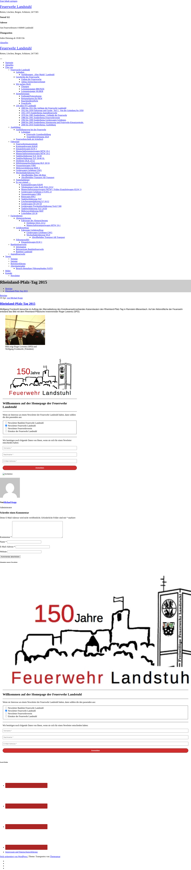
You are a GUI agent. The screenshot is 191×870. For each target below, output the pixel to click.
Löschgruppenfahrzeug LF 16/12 (35, 201)
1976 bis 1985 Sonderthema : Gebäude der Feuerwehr (44, 115)
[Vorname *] (40, 448)
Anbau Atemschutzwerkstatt (33, 82)
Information (21, 247)
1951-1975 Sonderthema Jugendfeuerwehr (39, 113)
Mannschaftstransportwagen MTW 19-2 (33, 153)
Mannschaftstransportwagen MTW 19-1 (33, 151)
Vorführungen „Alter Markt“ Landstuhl (37, 74)
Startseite (9, 62)
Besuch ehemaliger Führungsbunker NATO (34, 268)
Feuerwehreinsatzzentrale (27, 144)
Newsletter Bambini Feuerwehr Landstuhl (24, 423)
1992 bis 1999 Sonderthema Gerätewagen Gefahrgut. (43, 120)
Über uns (9, 67)
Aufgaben (20, 72)
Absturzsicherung (23, 218)
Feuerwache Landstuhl (20, 70)
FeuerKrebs (26, 103)
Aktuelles (4, 42)
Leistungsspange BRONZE (32, 89)
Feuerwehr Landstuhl (16, 7)
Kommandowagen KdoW (27, 146)
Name (3, 545)
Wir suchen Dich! (23, 84)
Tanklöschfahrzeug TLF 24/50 (34, 208)
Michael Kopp (10, 502)
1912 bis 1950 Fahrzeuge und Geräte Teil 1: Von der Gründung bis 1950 (52, 110)
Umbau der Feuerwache (31, 79)
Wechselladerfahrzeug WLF (28, 173)
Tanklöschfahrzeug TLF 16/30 (29, 156)
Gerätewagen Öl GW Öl (31, 204)
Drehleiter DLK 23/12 (25, 161)
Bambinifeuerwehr (19, 244)
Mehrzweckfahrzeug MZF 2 (28, 168)
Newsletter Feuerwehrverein (18, 428)
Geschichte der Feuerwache (27, 77)
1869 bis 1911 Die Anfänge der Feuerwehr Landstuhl (43, 108)
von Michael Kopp (15, 298)
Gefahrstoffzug (22, 228)
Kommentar (6, 540)
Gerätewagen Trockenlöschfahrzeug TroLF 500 (41, 206)
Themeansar (55, 860)
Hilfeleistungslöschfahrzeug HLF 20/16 (33, 163)
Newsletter (15, 275)
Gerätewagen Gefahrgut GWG (29, 170)
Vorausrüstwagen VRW (26, 165)
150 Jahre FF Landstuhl (26, 106)
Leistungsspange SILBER (32, 91)
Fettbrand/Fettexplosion (31, 96)
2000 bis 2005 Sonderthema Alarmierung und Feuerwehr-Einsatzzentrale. (52, 122)
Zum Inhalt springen (8, 1)
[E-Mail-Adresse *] (40, 461)
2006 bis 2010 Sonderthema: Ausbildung (38, 125)
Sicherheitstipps (22, 94)
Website (3, 555)
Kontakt (8, 273)
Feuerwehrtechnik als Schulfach (29, 139)
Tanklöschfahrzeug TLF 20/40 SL (30, 158)
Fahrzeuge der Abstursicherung (34, 220)
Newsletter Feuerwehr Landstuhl (20, 426)
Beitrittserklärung (18, 263)
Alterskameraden (18, 266)
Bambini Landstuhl (24, 252)
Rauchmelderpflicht (29, 101)
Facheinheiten (17, 216)
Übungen (25, 86)
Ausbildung (16, 127)
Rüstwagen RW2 (28, 196)
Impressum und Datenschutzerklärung (21, 855)
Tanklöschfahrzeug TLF (31, 199)
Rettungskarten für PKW (31, 98)
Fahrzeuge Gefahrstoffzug (32, 230)
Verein (8, 256)
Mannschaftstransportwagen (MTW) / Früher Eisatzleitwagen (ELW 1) (51, 189)
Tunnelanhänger (23, 180)
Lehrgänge (25, 132)
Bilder (8, 271)
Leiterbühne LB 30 (29, 213)
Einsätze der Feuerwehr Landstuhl (21, 431)
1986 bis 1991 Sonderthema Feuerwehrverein (40, 117)
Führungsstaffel (22, 240)
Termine (14, 259)
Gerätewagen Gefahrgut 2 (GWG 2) (36, 192)
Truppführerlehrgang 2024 (38, 137)
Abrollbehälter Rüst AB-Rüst (33, 175)
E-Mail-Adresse (7, 550)
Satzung (14, 261)
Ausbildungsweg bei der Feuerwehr (31, 129)
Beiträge (8, 288)
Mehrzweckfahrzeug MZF (32, 211)
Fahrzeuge (15, 141)
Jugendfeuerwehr (18, 254)
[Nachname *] (40, 454)
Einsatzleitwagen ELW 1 (26, 149)
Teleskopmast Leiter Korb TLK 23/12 (37, 187)
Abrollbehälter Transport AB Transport (37, 177)
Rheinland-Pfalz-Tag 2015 (16, 291)
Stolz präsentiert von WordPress (14, 860)
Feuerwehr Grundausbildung (39, 134)
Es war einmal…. (23, 182)
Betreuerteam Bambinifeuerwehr (30, 249)
